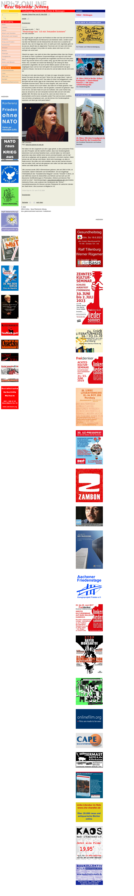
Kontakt (4, 79)
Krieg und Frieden (8, 42)
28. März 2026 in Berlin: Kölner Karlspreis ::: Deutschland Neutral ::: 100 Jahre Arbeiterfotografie (89, 81)
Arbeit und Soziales (9, 33)
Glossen (5, 47)
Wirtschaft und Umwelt (10, 36)
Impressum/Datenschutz (10, 82)
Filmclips (5, 53)
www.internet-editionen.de (55, 180)
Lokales (4, 27)
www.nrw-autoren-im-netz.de (35, 144)
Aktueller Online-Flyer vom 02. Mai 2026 (34, 14)
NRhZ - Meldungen (84, 15)
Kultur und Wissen (8, 62)
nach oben (39, 202)
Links (4, 73)
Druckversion (26, 23)
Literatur (5, 65)
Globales (5, 39)
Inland (4, 30)
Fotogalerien (6, 56)
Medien (4, 50)
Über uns (5, 76)
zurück (24, 18)
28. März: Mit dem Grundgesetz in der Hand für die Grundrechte (90, 139)
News (4, 24)
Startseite (25, 202)
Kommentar (6, 44)
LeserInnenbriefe (8, 70)
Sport (4, 59)
